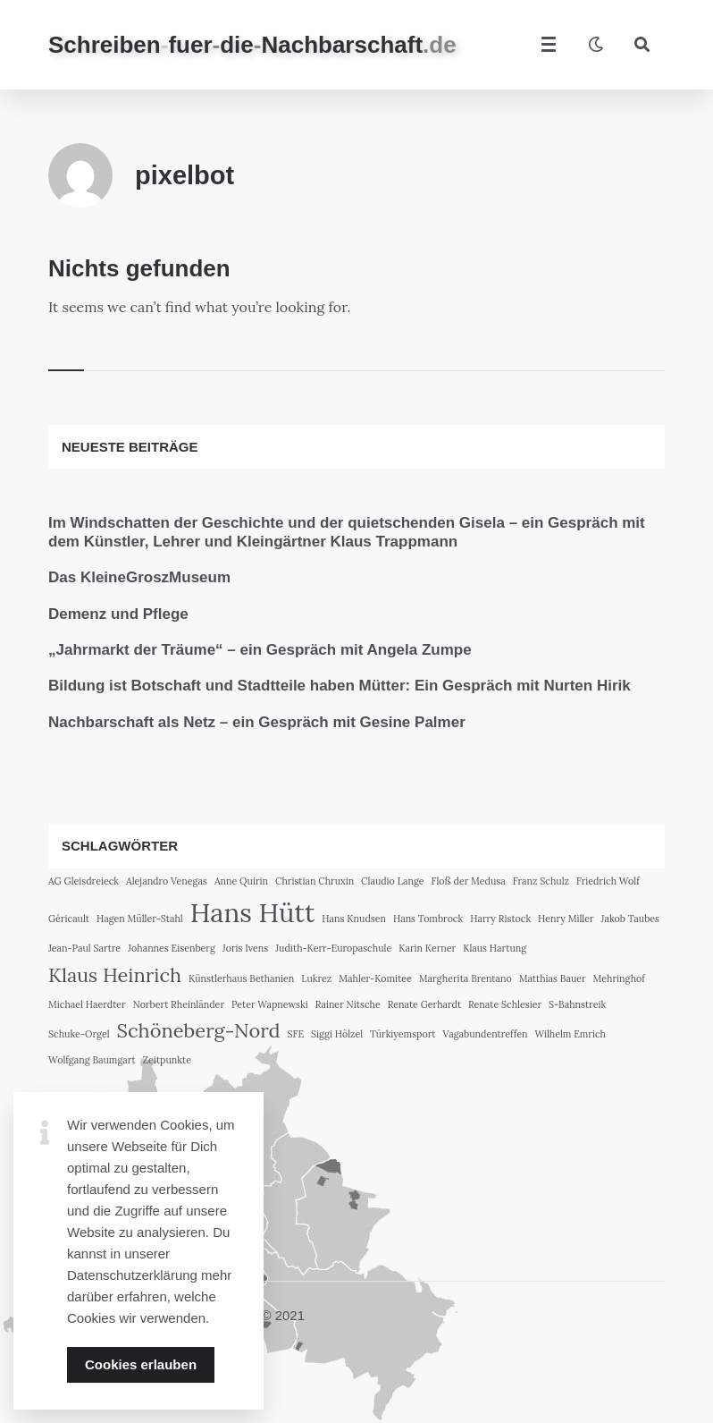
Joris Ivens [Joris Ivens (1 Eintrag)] (245, 948)
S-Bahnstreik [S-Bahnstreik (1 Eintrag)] (577, 1004)
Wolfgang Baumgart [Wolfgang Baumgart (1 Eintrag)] (92, 1060)
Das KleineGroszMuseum (139, 577)
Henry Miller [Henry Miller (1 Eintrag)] (566, 918)
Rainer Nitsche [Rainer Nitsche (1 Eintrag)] (348, 1004)
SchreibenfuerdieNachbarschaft (252, 44)
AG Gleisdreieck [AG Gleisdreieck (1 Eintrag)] (83, 881)
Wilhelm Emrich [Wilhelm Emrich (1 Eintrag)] (570, 1034)
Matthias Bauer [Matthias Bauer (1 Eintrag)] (552, 978)
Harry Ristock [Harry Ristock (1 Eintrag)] (500, 918)
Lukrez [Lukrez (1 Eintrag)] (316, 978)
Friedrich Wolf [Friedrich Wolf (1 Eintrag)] (608, 881)
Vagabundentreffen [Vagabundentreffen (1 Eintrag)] (484, 1034)
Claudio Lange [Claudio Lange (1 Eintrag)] (392, 881)
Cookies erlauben (141, 1364)
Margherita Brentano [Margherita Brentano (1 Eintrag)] (465, 978)
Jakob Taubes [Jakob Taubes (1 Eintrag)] (630, 918)
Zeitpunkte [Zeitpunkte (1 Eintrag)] (167, 1060)
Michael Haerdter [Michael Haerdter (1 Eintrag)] (87, 1004)
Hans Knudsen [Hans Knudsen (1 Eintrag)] (354, 918)
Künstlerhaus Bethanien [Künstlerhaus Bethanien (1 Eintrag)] (241, 978)
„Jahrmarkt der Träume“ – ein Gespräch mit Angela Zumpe (260, 649)
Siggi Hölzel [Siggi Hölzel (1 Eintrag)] (337, 1034)
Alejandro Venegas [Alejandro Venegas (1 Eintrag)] (166, 881)
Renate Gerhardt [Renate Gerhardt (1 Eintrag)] (424, 1004)
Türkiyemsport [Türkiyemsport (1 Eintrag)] (402, 1034)
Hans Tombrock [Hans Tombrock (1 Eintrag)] (428, 918)
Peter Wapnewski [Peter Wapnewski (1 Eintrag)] (269, 1004)
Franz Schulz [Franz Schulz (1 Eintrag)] (541, 881)
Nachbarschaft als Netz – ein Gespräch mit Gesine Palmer (257, 722)
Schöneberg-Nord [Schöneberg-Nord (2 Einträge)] (199, 1030)
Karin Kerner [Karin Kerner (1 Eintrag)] (427, 948)
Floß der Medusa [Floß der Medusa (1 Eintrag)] (469, 881)
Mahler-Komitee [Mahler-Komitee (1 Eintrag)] (375, 978)
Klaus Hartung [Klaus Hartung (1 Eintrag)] (494, 948)
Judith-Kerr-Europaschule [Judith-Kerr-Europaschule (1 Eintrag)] (333, 948)
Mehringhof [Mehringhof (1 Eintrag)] (619, 978)
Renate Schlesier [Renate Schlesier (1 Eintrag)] (504, 1004)
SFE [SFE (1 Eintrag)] (296, 1034)
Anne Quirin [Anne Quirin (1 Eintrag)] (241, 881)
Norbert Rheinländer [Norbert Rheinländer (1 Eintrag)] (178, 1004)
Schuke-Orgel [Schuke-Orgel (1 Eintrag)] (79, 1034)
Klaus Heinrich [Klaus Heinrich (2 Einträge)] (114, 974)
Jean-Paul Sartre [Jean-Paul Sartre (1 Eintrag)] (84, 948)
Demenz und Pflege (118, 614)
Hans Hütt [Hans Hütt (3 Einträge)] (252, 912)
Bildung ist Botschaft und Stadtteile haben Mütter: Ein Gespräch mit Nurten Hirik (339, 685)
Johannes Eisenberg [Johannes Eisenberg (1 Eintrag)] (171, 948)
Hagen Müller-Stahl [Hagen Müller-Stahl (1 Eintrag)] (139, 918)
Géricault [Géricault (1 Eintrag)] (68, 918)
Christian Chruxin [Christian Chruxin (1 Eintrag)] (314, 881)
